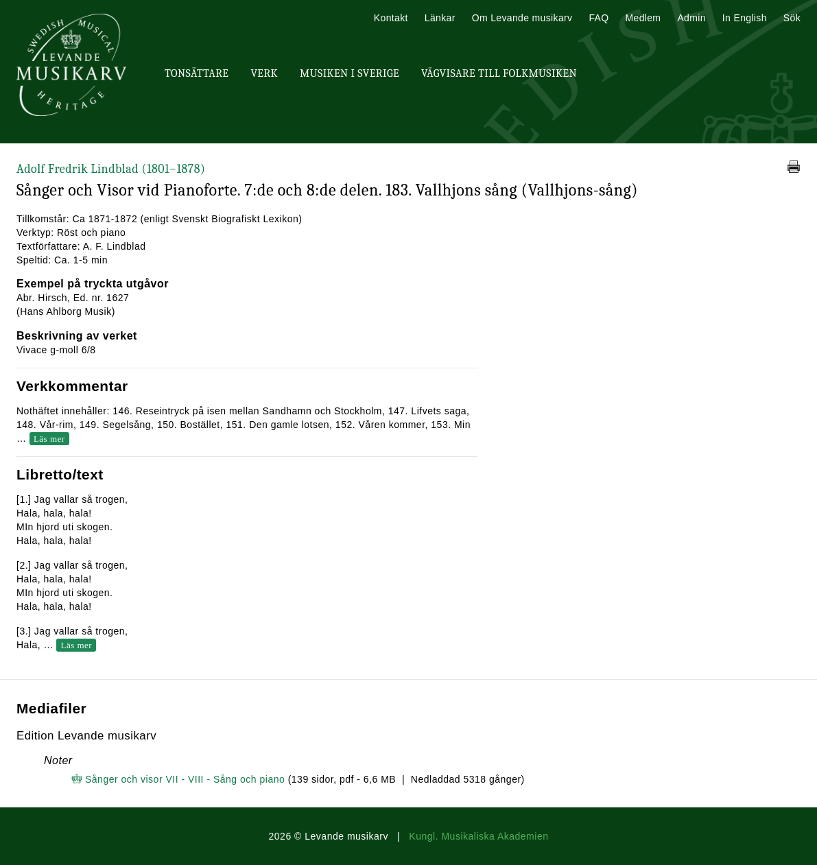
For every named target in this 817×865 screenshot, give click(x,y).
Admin (691, 17)
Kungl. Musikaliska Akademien (478, 836)
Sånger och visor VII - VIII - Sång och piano (185, 779)
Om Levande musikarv (522, 17)
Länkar (440, 17)
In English (744, 17)
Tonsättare (196, 73)
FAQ (598, 17)
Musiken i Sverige (349, 73)
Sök (792, 17)
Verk (264, 73)
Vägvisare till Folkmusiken (499, 73)
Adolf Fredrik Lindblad (110, 169)
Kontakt (391, 17)
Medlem (643, 17)
